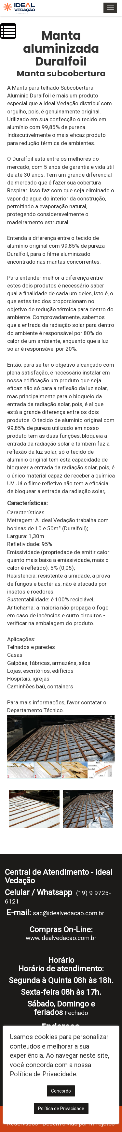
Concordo (61, 1091)
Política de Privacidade (61, 1108)
